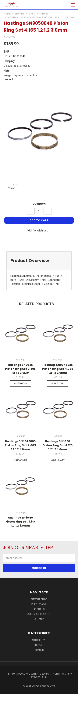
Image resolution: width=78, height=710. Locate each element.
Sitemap (39, 619)
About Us (39, 609)
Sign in (31, 614)
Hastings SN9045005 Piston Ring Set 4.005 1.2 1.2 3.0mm (20, 445)
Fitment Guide (39, 599)
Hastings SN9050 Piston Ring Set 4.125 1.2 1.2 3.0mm (58, 445)
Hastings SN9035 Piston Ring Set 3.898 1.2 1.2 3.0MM (20, 369)
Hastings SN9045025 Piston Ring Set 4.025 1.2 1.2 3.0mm (57, 369)
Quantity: (39, 204)
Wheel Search (39, 604)
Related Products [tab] (36, 304)
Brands (39, 650)
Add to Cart (20, 383)
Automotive (39, 640)
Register (45, 614)
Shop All (39, 645)
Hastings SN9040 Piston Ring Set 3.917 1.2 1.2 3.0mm (20, 521)
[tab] (39, 260)
